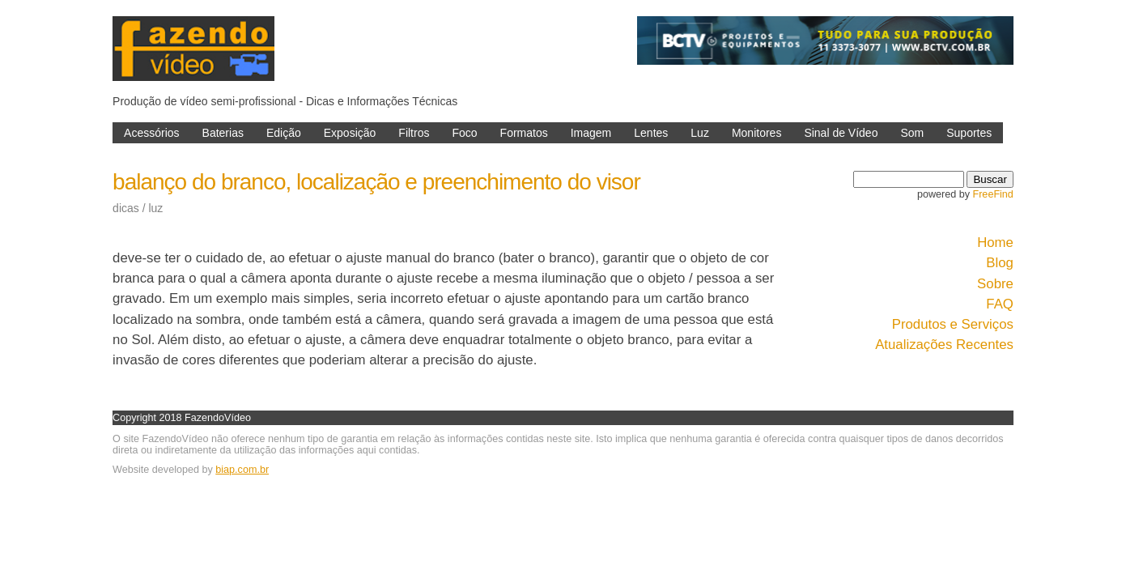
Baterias (223, 132)
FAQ (999, 304)
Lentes (651, 132)
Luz (699, 132)
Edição (283, 132)
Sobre (995, 284)
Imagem (591, 132)
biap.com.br (242, 469)
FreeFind (992, 194)
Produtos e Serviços (952, 324)
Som (912, 132)
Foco (464, 132)
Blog (999, 262)
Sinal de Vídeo (840, 132)
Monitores (756, 132)
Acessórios (151, 132)
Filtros (413, 132)
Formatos (524, 132)
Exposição (350, 132)
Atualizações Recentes (944, 344)
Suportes (969, 132)
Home (995, 242)
